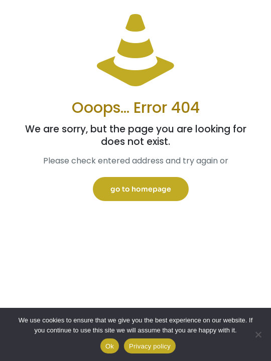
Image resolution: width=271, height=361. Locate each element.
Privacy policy (150, 346)
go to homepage (140, 189)
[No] (258, 334)
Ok (109, 346)
